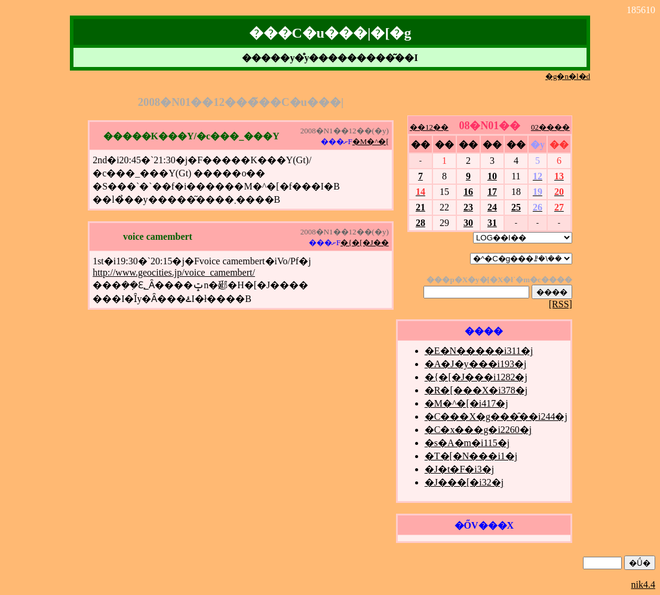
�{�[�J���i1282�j (476, 377)
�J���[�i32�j (464, 482)
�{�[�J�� (364, 242)
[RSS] (560, 304)
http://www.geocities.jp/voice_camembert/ (174, 272)
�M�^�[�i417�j (466, 403)
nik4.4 (643, 584)
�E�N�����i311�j (479, 351)
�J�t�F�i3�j (459, 469)
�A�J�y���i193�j (476, 364)
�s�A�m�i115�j (467, 443)
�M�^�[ (370, 141)
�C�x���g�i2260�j (478, 430)
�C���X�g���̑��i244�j (496, 416)
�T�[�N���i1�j (471, 456)
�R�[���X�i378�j (476, 390)
